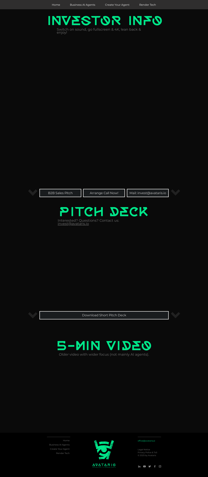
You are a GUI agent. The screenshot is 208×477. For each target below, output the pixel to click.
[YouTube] (144, 466)
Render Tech (63, 453)
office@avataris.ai (146, 441)
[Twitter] (149, 466)
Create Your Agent (60, 449)
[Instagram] (160, 466)
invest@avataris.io (73, 224)
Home (66, 440)
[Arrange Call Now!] (104, 193)
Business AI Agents (59, 444)
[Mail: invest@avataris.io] (148, 193)
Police (148, 452)
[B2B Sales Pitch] (60, 193)
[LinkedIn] (139, 466)
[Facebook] (154, 466)
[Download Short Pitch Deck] (104, 315)
